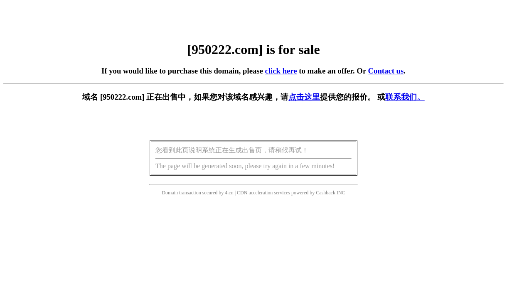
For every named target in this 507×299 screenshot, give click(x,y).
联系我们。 (405, 97)
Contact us (386, 70)
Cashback (325, 193)
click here (281, 70)
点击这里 (304, 97)
